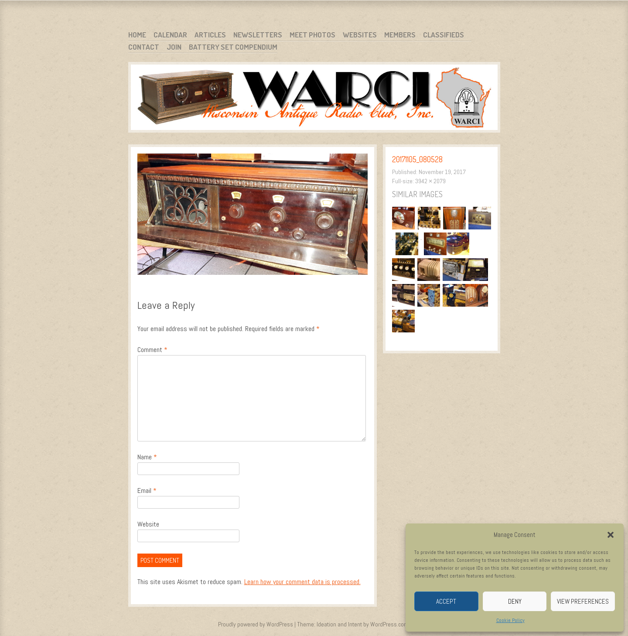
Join (174, 46)
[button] (610, 534)
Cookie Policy (510, 620)
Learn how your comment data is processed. (302, 581)
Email (147, 490)
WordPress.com (389, 624)
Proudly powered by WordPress (255, 624)
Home (137, 34)
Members (400, 34)
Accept (446, 601)
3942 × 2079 (430, 181)
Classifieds (443, 34)
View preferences (583, 601)
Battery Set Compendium (233, 46)
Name (147, 457)
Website (148, 524)
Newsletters (257, 34)
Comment (152, 349)
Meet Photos (312, 34)
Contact (143, 46)
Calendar (170, 34)
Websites (360, 34)
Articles (210, 34)
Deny (515, 601)
